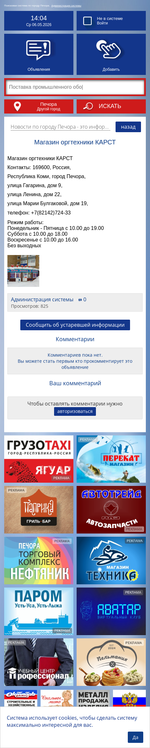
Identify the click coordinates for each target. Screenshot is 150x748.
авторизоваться (75, 411)
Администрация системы (66, 5)
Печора (48, 104)
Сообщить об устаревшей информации (75, 324)
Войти (102, 23)
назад (128, 126)
